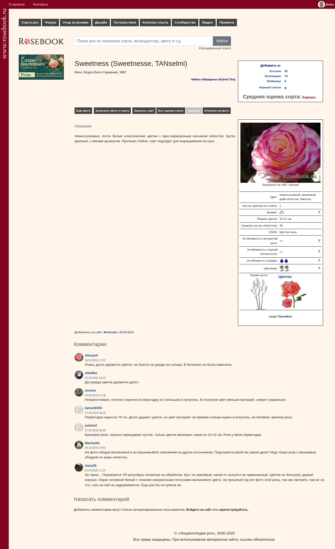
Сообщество (185, 22)
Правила (226, 22)
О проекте (17, 4)
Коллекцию (273, 76)
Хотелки (275, 71)
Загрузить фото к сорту (112, 110)
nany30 (91, 465)
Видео (207, 22)
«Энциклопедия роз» (196, 533)
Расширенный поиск (215, 48)
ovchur (90, 390)
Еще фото (83, 110)
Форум (50, 22)
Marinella (92, 443)
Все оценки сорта (170, 110)
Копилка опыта (155, 22)
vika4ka (91, 373)
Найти (222, 41)
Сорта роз (30, 22)
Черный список (270, 87)
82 (286, 71)
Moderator (111, 332)
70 (286, 76)
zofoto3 (91, 425)
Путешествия (125, 22)
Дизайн (101, 22)
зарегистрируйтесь (233, 509)
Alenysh (91, 355)
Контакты (40, 4)
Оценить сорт (144, 110)
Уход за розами (76, 22)
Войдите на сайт (198, 509)
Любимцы (274, 81)
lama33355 (93, 408)
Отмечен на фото (216, 110)
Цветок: (285, 277)
